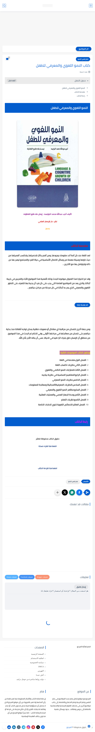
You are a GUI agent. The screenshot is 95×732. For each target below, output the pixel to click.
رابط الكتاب (81, 96)
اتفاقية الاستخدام (37, 658)
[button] (79, 492)
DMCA (41, 667)
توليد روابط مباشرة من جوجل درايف (30, 679)
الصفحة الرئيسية (37, 654)
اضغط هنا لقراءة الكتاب (47, 468)
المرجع (69, 727)
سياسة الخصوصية (37, 662)
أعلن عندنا (40, 675)
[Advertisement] (47, 29)
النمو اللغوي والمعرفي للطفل (73, 88)
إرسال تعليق (81, 587)
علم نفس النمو (83, 59)
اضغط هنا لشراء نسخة (48, 446)
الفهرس (41, 671)
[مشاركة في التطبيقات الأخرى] (58, 492)
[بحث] (4, 5)
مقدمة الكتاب (79, 92)
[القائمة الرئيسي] (91, 5)
